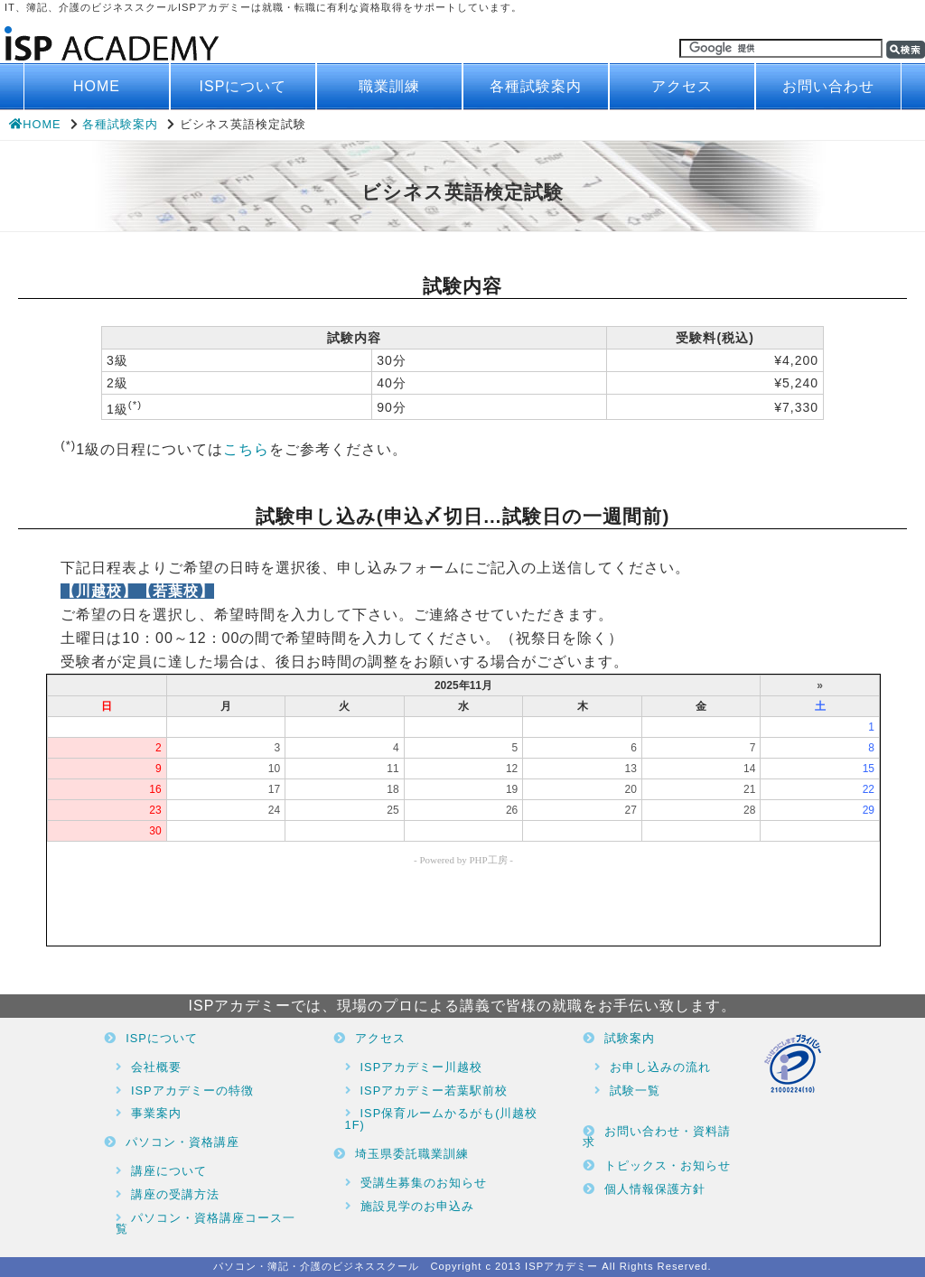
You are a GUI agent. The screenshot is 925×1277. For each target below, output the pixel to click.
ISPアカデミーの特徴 (192, 1090)
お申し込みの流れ (660, 1067)
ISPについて (243, 86)
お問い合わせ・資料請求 (657, 1137)
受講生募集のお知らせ (423, 1182)
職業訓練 (389, 86)
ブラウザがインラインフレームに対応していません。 (463, 810)
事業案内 (156, 1113)
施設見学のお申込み (417, 1206)
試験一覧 (635, 1090)
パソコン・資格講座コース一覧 (205, 1223)
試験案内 (629, 1038)
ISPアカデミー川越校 (421, 1067)
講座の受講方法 (175, 1194)
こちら (246, 450)
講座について (169, 1171)
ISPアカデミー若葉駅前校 (434, 1090)
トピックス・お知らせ (667, 1165)
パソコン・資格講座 (182, 1142)
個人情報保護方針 (654, 1189)
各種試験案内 (536, 86)
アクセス (682, 86)
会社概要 (156, 1067)
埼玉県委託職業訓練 (412, 1153)
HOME (96, 86)
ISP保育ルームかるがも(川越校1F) (441, 1119)
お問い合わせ (828, 86)
